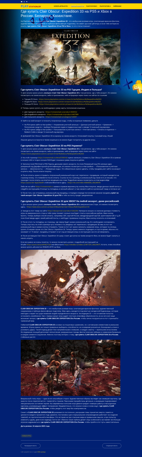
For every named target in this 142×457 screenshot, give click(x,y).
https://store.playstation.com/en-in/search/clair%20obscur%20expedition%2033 (69, 102)
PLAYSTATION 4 (105, 6)
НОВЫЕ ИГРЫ (26, 436)
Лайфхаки (117, 6)
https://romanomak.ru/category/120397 (61, 117)
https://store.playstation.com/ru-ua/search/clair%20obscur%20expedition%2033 (52, 154)
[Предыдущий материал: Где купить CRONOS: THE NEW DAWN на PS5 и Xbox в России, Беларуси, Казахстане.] (30, 445)
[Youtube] (21, 2)
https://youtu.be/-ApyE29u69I (32, 182)
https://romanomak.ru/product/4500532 (61, 112)
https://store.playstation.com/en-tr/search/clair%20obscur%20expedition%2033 (70, 99)
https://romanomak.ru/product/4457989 (62, 114)
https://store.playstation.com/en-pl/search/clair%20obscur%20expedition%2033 (70, 104)
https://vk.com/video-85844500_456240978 (84, 182)
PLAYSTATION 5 (91, 6)
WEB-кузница (41, 452)
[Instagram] (24, 2)
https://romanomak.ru (44, 186)
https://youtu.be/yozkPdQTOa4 (39, 244)
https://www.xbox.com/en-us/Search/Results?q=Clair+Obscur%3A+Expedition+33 (58, 207)
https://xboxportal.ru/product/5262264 (62, 211)
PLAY (24, 6)
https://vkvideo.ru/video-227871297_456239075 (82, 244)
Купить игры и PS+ (61, 6)
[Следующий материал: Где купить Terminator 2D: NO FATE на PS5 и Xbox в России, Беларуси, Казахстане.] (111, 445)
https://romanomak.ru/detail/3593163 (53, 158)
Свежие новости (77, 6)
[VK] (26, 2)
